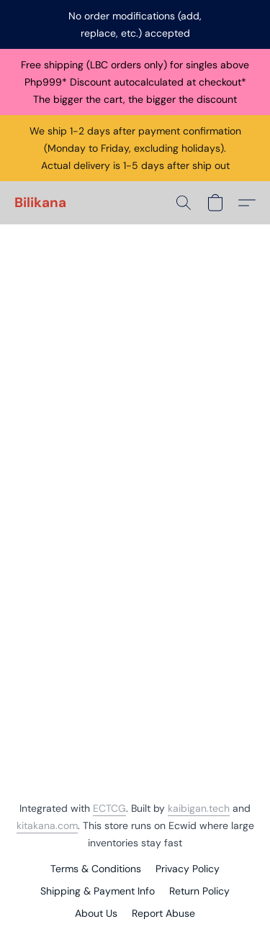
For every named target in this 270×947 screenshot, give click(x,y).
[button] (40, 202)
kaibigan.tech (199, 808)
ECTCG (109, 808)
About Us (96, 913)
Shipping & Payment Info (97, 890)
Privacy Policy (188, 868)
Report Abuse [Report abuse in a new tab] (163, 913)
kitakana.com (47, 825)
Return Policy (199, 890)
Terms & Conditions (95, 868)
